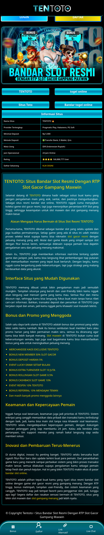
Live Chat (90, 529)
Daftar (38, 527)
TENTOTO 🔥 (48, 121)
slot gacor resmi (78, 236)
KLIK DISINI (47, 165)
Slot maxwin (54, 335)
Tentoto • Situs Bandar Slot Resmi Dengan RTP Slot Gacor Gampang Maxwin (60, 515)
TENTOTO (35, 195)
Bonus (13, 529)
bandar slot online (16, 473)
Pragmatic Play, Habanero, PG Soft (58, 127)
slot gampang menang (45, 498)
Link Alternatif (63, 528)
